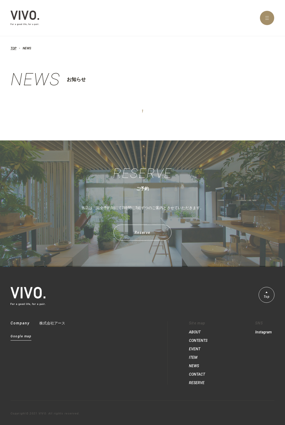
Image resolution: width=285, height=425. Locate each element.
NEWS (194, 366)
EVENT (194, 349)
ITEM (193, 357)
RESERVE (197, 383)
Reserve (142, 236)
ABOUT (195, 332)
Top (267, 297)
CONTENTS (198, 340)
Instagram (263, 332)
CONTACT (197, 374)
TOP (13, 48)
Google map (21, 336)
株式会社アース (52, 323)
